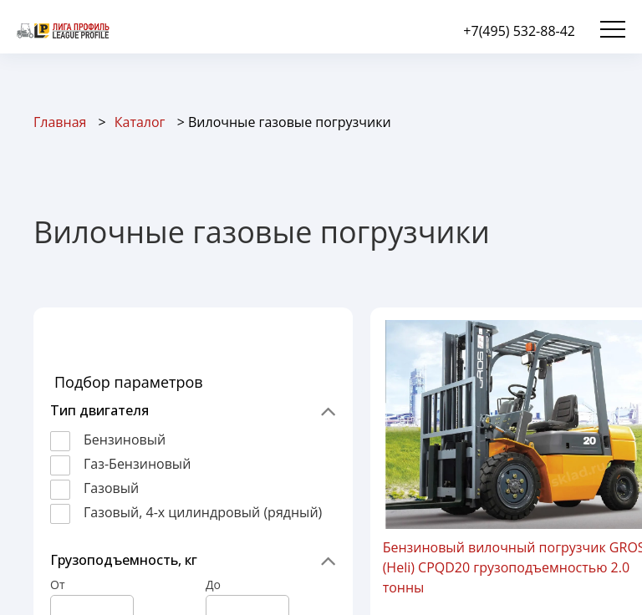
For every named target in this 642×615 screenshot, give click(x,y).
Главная (59, 122)
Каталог (140, 122)
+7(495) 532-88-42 (519, 31)
